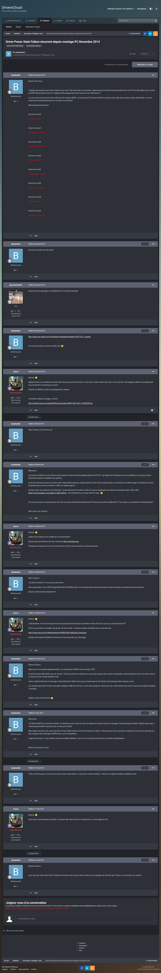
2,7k (13, 311)
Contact (82, 948)
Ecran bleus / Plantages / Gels (43, 55)
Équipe (18, 27)
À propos (82, 943)
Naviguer (45, 21)
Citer (36, 236)
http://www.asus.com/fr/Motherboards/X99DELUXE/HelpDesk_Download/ (57, 633)
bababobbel (20, 52)
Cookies (33, 969)
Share (133, 54)
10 (16, 101)
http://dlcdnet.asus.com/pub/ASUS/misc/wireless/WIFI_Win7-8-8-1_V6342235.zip (60, 403)
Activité (59, 21)
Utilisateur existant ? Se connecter (121, 9)
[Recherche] (131, 21)
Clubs (84, 21)
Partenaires (83, 946)
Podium (72, 21)
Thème (13, 969)
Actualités (31, 21)
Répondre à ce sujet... (26, 919)
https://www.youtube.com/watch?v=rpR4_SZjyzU (47, 493)
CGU (80, 950)
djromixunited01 (15, 285)
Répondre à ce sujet (145, 65)
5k (13, 398)
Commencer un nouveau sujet (116, 65)
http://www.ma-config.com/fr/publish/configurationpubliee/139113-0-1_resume (59, 337)
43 (19, 398)
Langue (5, 969)
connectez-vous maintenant (81, 906)
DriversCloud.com (14, 21)
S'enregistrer (141, 9)
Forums (8, 27)
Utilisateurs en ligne (33, 27)
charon (15, 372)
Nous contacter (23, 969)
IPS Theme (5, 967)
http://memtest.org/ (71, 541)
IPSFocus (14, 967)
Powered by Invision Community (148, 969)
